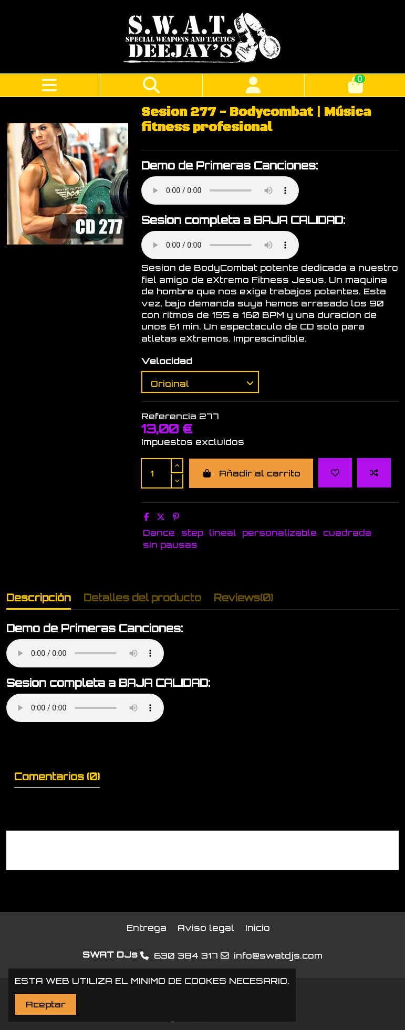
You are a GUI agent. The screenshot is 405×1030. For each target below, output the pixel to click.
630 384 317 (186, 955)
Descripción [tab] (38, 597)
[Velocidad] (200, 382)
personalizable (279, 532)
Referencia (168, 416)
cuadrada (347, 532)
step (192, 532)
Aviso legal (206, 927)
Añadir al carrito (251, 473)
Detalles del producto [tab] (142, 597)
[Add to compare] (374, 472)
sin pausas (170, 544)
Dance (159, 532)
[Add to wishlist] (335, 472)
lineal (222, 532)
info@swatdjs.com (278, 955)
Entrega (147, 927)
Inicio (257, 927)
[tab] (243, 600)
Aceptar (46, 1004)
